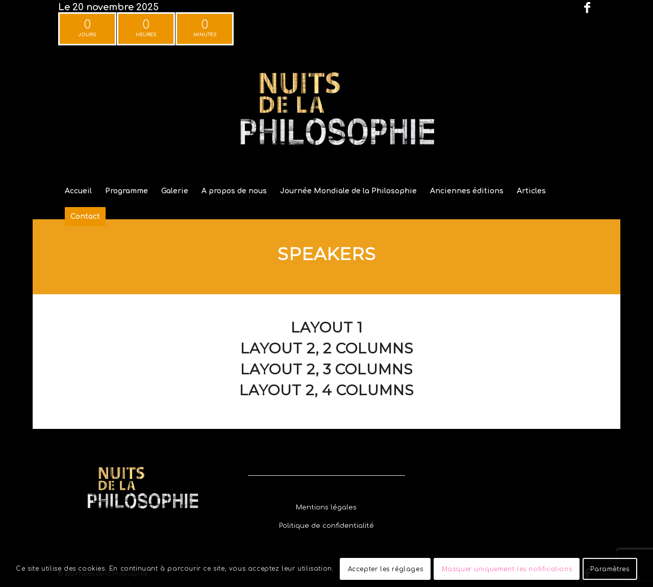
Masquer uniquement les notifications (507, 569)
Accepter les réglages (385, 569)
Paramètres (609, 569)
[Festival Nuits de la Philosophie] (326, 114)
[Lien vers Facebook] (587, 7)
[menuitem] (78, 191)
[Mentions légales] (326, 507)
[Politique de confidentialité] (326, 526)
